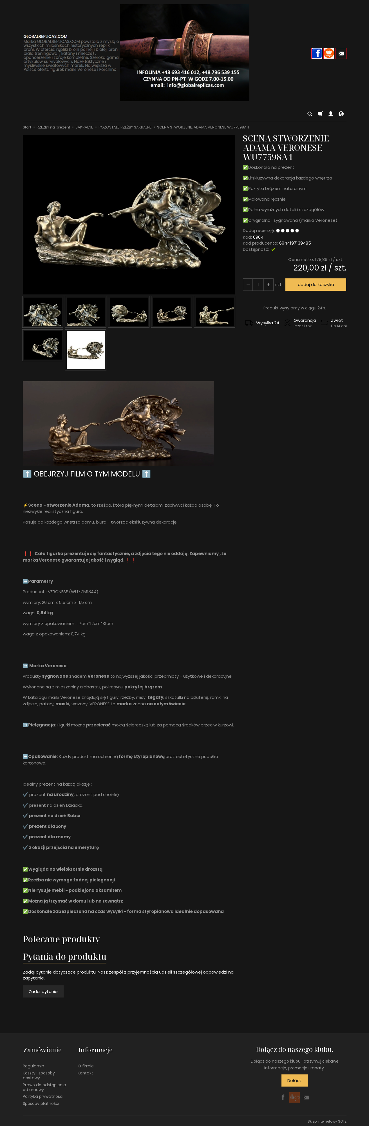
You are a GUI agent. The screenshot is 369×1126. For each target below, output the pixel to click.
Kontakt (85, 1072)
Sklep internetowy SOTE (327, 1120)
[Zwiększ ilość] (247, 284)
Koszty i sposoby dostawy (39, 1074)
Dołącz (294, 1080)
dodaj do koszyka (315, 284)
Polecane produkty (61, 939)
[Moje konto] (330, 114)
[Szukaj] (310, 114)
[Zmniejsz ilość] (268, 284)
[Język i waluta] (341, 114)
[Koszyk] (320, 114)
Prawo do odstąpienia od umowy (44, 1086)
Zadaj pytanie (43, 991)
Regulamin (33, 1065)
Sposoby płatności (41, 1102)
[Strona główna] (184, 52)
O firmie (86, 1065)
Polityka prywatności (43, 1095)
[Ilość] (257, 284)
